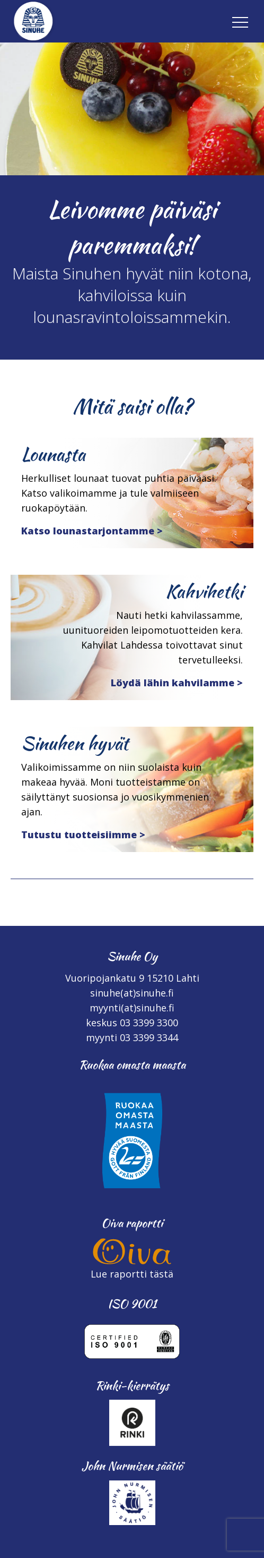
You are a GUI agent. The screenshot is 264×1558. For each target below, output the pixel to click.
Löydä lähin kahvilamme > (177, 682)
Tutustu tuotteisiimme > (83, 834)
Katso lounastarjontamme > (92, 530)
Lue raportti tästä (132, 1273)
